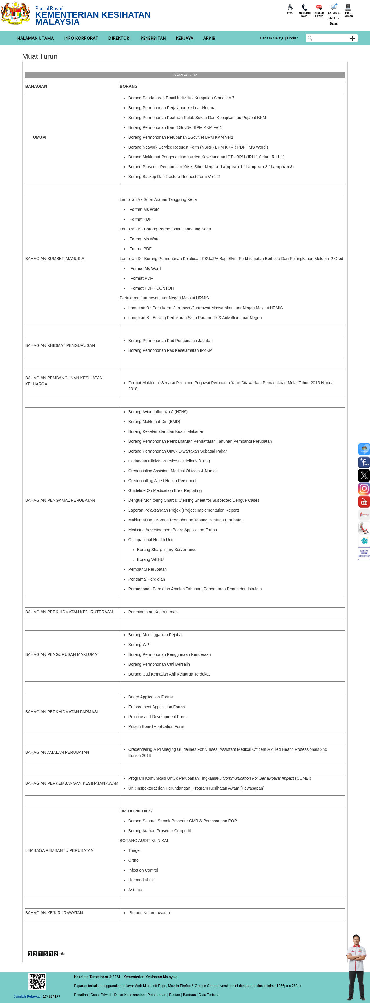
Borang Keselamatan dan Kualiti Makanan (166, 431)
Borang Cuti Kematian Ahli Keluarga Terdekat (169, 674)
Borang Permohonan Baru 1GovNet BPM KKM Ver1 (175, 127)
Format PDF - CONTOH (152, 288)
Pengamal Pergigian (146, 579)
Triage (134, 850)
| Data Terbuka (208, 995)
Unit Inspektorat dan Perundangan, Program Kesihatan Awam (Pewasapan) (196, 788)
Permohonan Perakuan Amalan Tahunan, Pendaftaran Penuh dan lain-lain (195, 589)
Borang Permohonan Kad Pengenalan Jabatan (170, 340)
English (292, 38)
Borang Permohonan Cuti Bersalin (159, 664)
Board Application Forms (150, 697)
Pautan (174, 995)
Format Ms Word (145, 209)
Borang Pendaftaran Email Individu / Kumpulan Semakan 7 (181, 98)
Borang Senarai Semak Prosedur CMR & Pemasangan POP (182, 821)
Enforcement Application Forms (156, 706)
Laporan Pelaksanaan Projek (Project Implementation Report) (183, 510)
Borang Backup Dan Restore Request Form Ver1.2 (174, 176)
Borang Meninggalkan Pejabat (155, 634)
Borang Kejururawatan (150, 912)
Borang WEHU (150, 559)
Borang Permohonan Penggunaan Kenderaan (169, 654)
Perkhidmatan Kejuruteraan (153, 612)
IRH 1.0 (254, 157)
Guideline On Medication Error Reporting (165, 490)
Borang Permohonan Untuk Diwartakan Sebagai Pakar (177, 451)
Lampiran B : (139, 307)
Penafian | (82, 995)
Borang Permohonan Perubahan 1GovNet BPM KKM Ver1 (180, 137)
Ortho (133, 860)
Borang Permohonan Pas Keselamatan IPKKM (170, 350)
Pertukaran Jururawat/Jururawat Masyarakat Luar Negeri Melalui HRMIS (218, 307)
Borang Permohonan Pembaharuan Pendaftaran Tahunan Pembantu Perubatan (200, 441)
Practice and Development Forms (158, 716)
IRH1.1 (277, 157)
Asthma (135, 889)
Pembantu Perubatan (147, 569)
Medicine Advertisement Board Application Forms (172, 530)
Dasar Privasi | (101, 995)
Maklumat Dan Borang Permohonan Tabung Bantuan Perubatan (186, 520)
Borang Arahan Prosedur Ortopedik (160, 830)
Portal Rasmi (49, 8)
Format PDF (141, 219)
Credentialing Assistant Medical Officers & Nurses (173, 470)
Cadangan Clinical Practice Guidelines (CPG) (169, 461)
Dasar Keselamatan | (129, 995)
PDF (241, 147)
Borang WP (138, 644)
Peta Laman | (157, 995)
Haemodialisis (141, 880)
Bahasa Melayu (272, 38)
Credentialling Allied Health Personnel (162, 480)
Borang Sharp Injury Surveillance (167, 549)
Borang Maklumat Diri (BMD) (154, 421)
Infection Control (143, 870)
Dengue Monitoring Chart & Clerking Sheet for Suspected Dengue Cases (194, 500)
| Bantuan (188, 995)
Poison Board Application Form (156, 726)
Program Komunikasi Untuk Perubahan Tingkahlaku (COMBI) (219, 778)
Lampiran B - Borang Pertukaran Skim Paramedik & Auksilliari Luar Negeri (195, 317)
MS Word (257, 147)
